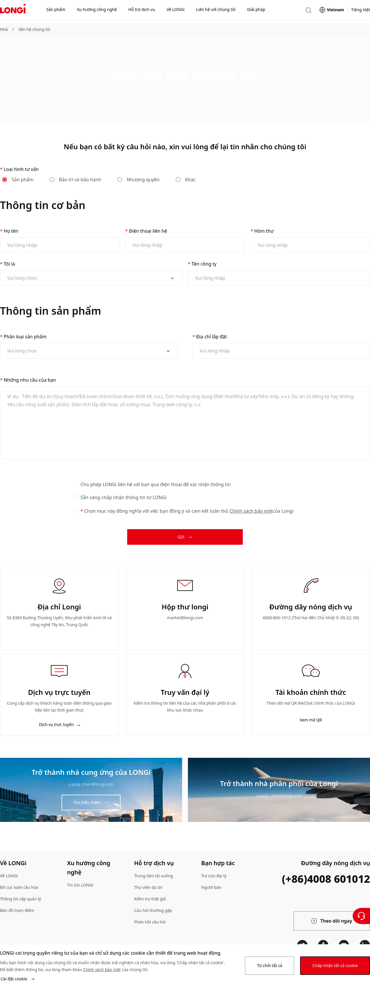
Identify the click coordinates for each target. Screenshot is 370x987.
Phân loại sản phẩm (25, 336)
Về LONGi (9, 875)
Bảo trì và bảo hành (75, 179)
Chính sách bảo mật (251, 511)
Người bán (211, 887)
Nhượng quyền (139, 179)
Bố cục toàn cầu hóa (19, 887)
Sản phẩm (18, 179)
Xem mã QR (310, 720)
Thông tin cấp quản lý (20, 899)
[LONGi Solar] (12, 11)
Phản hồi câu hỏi (150, 922)
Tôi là (9, 264)
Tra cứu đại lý (213, 875)
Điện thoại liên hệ (148, 231)
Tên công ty (204, 264)
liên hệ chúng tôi (34, 29)
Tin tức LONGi (80, 885)
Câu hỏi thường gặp (153, 910)
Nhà (4, 29)
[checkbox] (75, 484)
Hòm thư (263, 231)
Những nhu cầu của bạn (30, 380)
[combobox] (88, 278)
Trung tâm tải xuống (153, 875)
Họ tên (11, 231)
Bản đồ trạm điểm (17, 910)
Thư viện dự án (148, 887)
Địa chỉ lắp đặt (211, 336)
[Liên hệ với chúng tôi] (361, 916)
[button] (308, 11)
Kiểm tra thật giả (150, 899)
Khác (186, 179)
